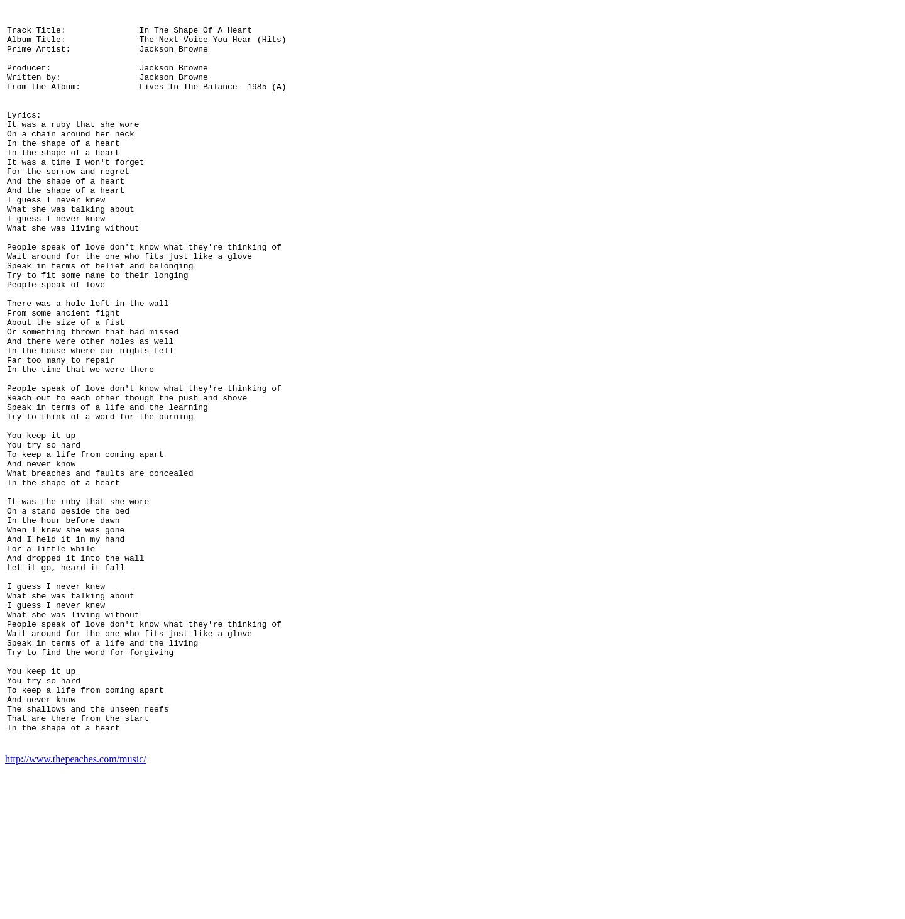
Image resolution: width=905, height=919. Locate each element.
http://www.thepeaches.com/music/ (75, 908)
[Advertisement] (848, 453)
